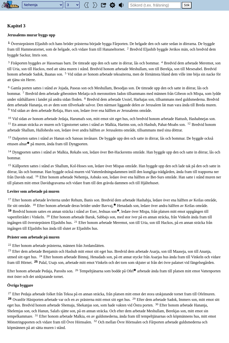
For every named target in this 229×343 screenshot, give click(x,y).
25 (35, 261)
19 (9, 210)
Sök (187, 5)
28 (9, 298)
